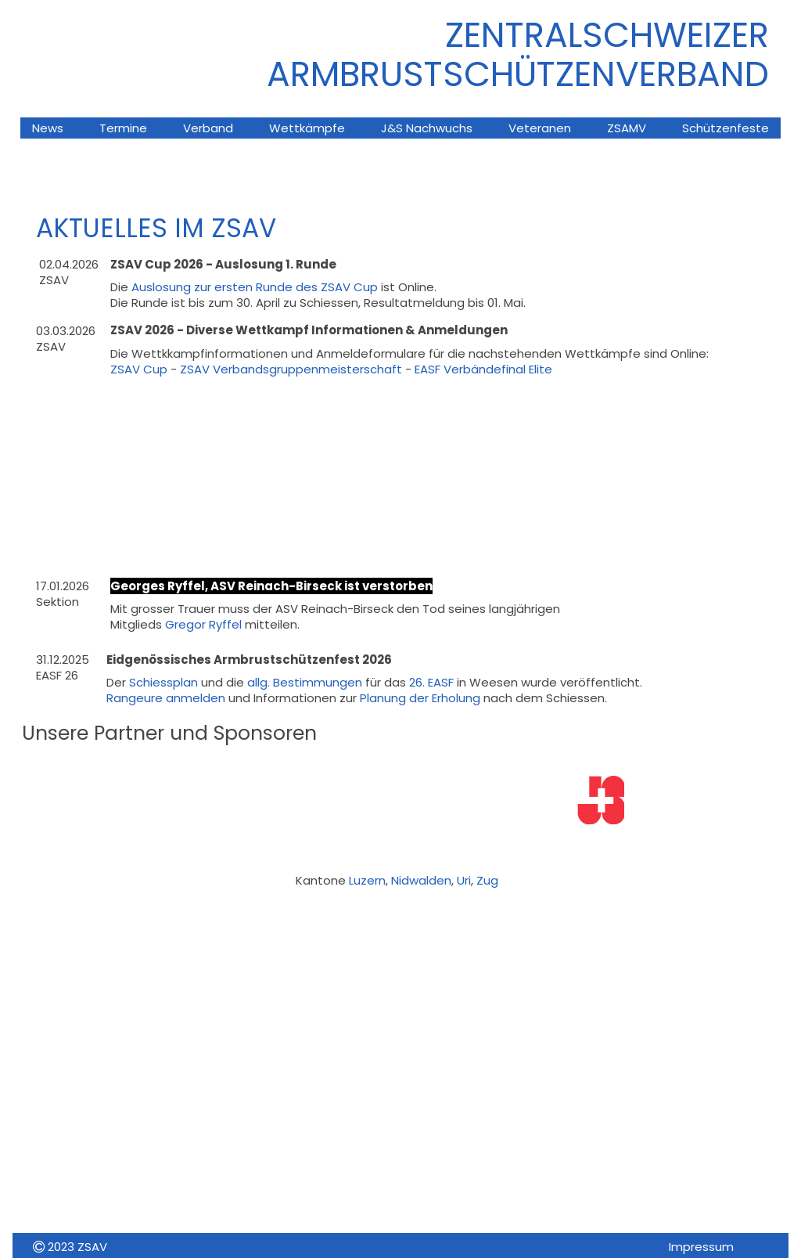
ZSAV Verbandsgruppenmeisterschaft (291, 369)
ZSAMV (626, 128)
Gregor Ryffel (203, 624)
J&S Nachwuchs (426, 128)
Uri (464, 880)
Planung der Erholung (420, 698)
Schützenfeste (725, 128)
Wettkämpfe (307, 128)
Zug (487, 880)
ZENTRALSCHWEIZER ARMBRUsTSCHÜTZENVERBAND (518, 54)
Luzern (367, 880)
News (47, 128)
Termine (123, 128)
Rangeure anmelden (165, 698)
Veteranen (539, 128)
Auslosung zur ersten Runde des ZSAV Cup (254, 287)
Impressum (701, 1246)
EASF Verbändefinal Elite (483, 369)
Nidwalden (421, 880)
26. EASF (433, 682)
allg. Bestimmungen (304, 682)
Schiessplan (165, 682)
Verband (208, 128)
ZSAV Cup (138, 369)
